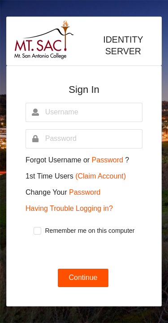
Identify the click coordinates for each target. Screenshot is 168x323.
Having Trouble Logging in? (69, 208)
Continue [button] (83, 277)
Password (108, 160)
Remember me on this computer (90, 230)
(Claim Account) (100, 176)
